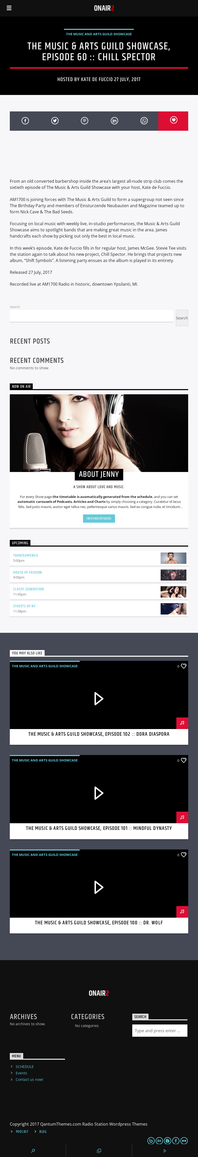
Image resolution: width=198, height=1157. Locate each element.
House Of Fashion (27, 572)
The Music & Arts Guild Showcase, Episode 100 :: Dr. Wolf (99, 923)
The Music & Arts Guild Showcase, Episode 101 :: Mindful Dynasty (99, 828)
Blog (43, 1132)
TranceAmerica (25, 555)
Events (21, 1073)
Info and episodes (99, 518)
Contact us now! (29, 1079)
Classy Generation (28, 589)
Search (15, 306)
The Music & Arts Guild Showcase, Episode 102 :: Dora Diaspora (99, 734)
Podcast (22, 1132)
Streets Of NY (24, 606)
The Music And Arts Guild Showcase (99, 34)
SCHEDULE (25, 1066)
